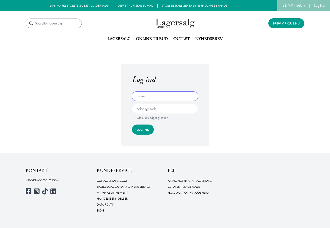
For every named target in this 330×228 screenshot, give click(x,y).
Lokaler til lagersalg (184, 187)
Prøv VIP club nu (286, 23)
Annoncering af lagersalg (190, 181)
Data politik (105, 204)
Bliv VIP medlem (294, 5)
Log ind (319, 5)
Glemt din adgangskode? (152, 118)
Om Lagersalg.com (112, 181)
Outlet (181, 38)
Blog (100, 210)
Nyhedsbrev (209, 38)
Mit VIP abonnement (112, 192)
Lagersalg (118, 38)
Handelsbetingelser (112, 198)
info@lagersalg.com (42, 180)
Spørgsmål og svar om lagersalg (123, 187)
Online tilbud (152, 38)
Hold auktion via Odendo (188, 192)
